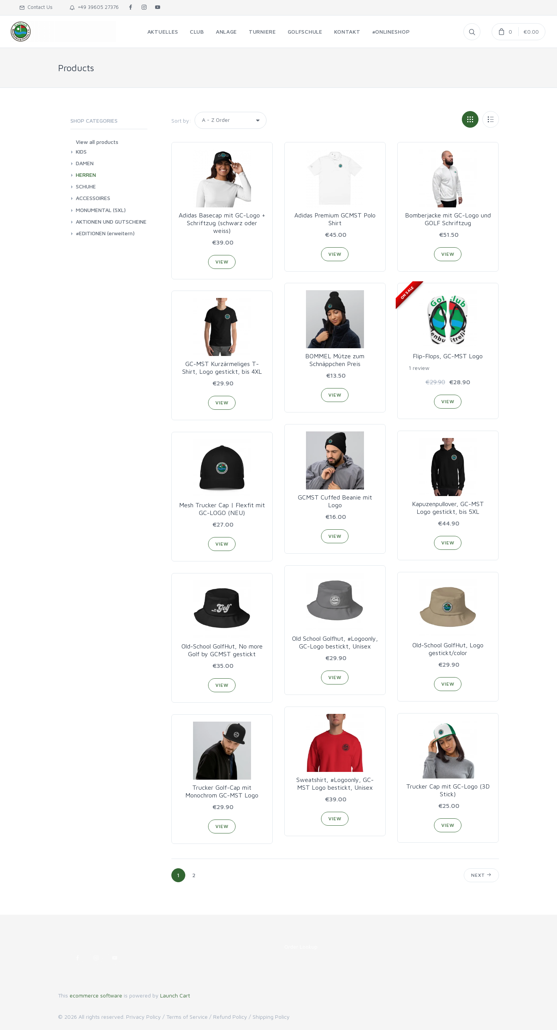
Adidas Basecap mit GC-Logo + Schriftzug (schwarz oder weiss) (222, 223)
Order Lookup (301, 946)
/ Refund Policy (228, 1016)
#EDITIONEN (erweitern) (105, 233)
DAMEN (85, 163)
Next (481, 875)
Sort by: (181, 120)
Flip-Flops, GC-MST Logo (448, 355)
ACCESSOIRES (93, 198)
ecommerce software (96, 995)
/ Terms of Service (185, 1016)
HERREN (86, 174)
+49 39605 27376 (94, 7)
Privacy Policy (143, 1016)
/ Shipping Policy (269, 1016)
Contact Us (36, 7)
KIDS (81, 151)
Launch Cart (175, 995)
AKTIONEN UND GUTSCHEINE (111, 221)
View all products (97, 142)
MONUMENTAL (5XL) (101, 210)
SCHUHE (86, 186)
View (221, 262)
